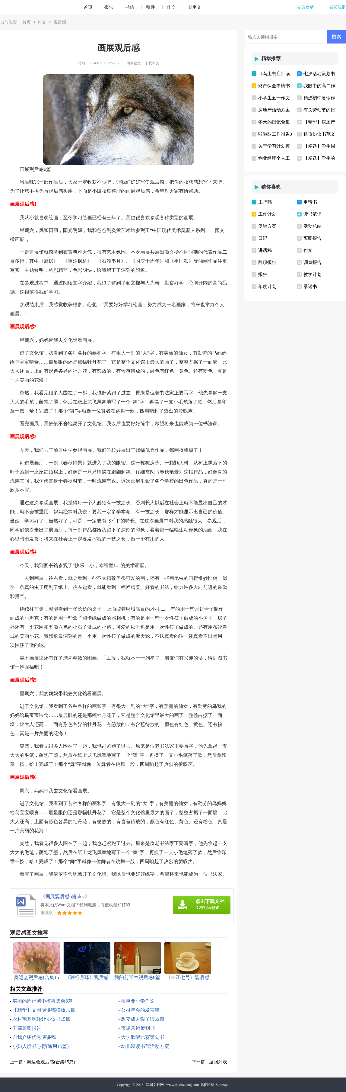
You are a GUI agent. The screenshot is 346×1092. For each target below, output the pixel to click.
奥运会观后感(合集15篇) (51, 1061)
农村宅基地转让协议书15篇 (41, 1019)
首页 (88, 7)
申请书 (310, 202)
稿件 (150, 7)
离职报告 (312, 238)
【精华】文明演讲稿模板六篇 (43, 1010)
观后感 (59, 22)
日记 (262, 238)
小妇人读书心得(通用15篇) (40, 1046)
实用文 (194, 7)
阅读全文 (133, 63)
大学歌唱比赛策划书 (142, 1037)
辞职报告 (267, 262)
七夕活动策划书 (319, 73)
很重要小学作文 (138, 1001)
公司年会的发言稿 (140, 1010)
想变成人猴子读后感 (142, 1019)
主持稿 (265, 202)
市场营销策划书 (138, 1028)
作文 (171, 7)
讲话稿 (265, 250)
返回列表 (218, 1061)
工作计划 (267, 214)
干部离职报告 (26, 1028)
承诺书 (310, 286)
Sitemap (221, 1085)
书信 (129, 7)
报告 (108, 7)
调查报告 (312, 262)
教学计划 (312, 274)
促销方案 (267, 226)
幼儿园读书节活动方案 (145, 1046)
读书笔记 (312, 214)
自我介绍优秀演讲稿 (34, 1037)
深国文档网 (155, 1085)
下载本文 (152, 63)
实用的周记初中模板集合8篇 (42, 1001)
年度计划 (267, 286)
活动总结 (312, 226)
